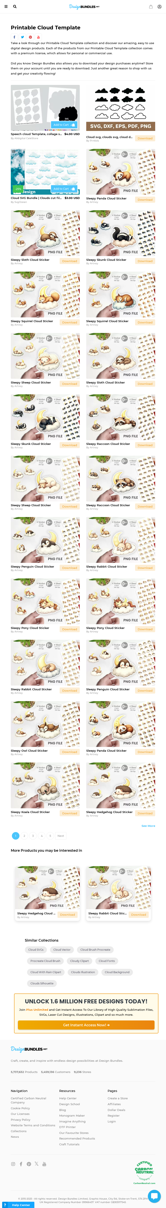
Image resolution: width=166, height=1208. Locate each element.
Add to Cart (61, 124)
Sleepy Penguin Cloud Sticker (32, 564)
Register (114, 1113)
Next (60, 833)
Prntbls (94, 138)
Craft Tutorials (69, 1141)
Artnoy (94, 199)
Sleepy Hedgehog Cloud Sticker (109, 809)
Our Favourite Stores (74, 1130)
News (15, 1134)
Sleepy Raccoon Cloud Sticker (108, 441)
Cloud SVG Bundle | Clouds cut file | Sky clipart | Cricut (37, 195)
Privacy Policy (20, 1117)
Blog (62, 1107)
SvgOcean (20, 199)
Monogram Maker (72, 1113)
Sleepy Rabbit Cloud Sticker (106, 564)
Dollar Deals (116, 1107)
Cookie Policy (20, 1105)
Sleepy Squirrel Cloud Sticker (32, 318)
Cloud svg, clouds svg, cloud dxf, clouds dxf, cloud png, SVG (109, 134)
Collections (19, 1128)
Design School (69, 1101)
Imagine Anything (72, 1118)
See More (148, 823)
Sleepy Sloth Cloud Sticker (30, 257)
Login (112, 1118)
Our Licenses (20, 1111)
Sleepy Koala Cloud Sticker (30, 809)
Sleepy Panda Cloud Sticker (106, 195)
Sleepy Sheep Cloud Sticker (31, 380)
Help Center (68, 1096)
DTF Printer (67, 1124)
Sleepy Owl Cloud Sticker (29, 748)
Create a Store (118, 1096)
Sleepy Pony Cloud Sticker (30, 625)
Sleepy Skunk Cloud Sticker (106, 257)
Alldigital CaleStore (26, 138)
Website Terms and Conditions (33, 1123)
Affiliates (114, 1101)
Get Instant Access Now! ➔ (86, 1022)
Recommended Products (77, 1136)
